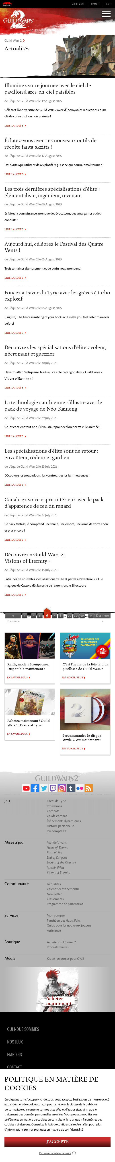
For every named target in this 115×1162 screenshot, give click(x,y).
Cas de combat (57, 816)
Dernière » (102, 616)
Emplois (14, 1054)
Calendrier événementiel (63, 889)
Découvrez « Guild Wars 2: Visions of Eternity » (34, 558)
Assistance (78, 4)
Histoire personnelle (60, 826)
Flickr (80, 788)
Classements (55, 899)
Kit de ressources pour (65, 959)
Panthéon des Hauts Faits (63, 921)
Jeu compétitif (56, 831)
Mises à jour (14, 842)
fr (107, 4)
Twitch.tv (53, 788)
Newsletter (54, 894)
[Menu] (106, 14)
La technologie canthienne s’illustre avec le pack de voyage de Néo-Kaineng (53, 405)
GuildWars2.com (18, 19)
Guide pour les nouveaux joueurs (69, 925)
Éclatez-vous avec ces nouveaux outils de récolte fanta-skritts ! (50, 143)
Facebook (35, 788)
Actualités (54, 884)
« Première (13, 616)
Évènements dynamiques (64, 821)
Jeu (7, 800)
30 (76, 616)
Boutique (12, 941)
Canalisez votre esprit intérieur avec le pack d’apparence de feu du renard (54, 503)
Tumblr (71, 788)
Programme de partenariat (65, 904)
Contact (14, 1067)
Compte (95, 4)
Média (9, 958)
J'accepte (57, 1141)
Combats (53, 811)
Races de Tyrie (56, 801)
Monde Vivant (56, 843)
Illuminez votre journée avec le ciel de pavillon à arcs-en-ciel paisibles (47, 88)
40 (82, 616)
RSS (89, 788)
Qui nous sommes (23, 1028)
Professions (54, 806)
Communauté (16, 883)
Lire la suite (13, 125)
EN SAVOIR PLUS (17, 677)
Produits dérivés (57, 947)
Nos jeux (15, 1041)
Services (11, 915)
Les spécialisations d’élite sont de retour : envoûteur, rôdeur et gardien (51, 454)
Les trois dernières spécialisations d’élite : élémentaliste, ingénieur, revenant (52, 192)
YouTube (26, 788)
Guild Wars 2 (13, 41)
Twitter (44, 788)
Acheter (61, 942)
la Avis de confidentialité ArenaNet (66, 1124)
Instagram (62, 788)
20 (69, 616)
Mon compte (56, 915)
